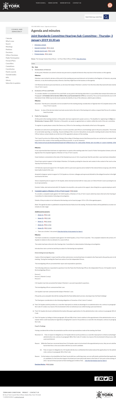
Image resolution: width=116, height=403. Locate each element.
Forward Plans (11, 61)
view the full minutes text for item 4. (96, 360)
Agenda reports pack (45, 51)
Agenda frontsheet (44, 48)
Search (8, 44)
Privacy (25, 392)
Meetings (9, 47)
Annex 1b (44, 218)
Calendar (9, 38)
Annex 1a (44, 215)
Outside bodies (11, 75)
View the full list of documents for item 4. (70, 231)
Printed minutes (43, 54)
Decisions (9, 52)
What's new (10, 41)
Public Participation (12, 58)
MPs (7, 77)
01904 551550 (8, 397)
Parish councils (11, 72)
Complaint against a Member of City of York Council (56, 191)
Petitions (9, 49)
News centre (53, 3)
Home (42, 26)
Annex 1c (44, 221)
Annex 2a (44, 225)
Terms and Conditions (12, 392)
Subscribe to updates (13, 83)
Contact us (77, 3)
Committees (10, 66)
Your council (41, 3)
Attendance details (40, 45)
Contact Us (34, 392)
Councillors (10, 63)
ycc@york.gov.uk (19, 397)
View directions (81, 59)
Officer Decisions (12, 55)
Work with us (65, 3)
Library (8, 80)
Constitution (10, 69)
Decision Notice (44, 364)
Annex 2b (44, 228)
